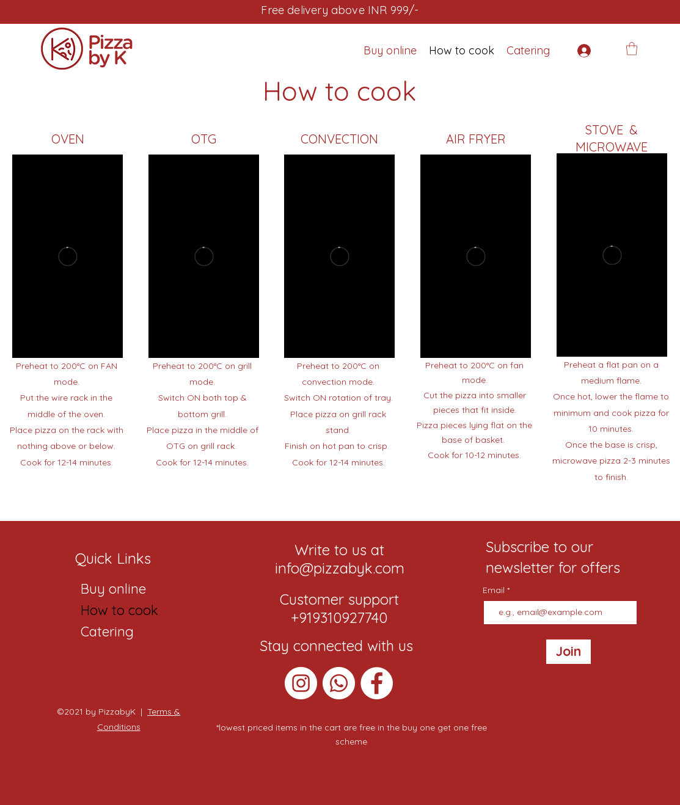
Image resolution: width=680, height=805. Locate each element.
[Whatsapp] (339, 683)
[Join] (568, 651)
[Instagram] (301, 683)
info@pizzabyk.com (339, 568)
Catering (107, 631)
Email (495, 590)
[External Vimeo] (67, 256)
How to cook (113, 610)
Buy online (113, 588)
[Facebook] (376, 683)
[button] (631, 48)
